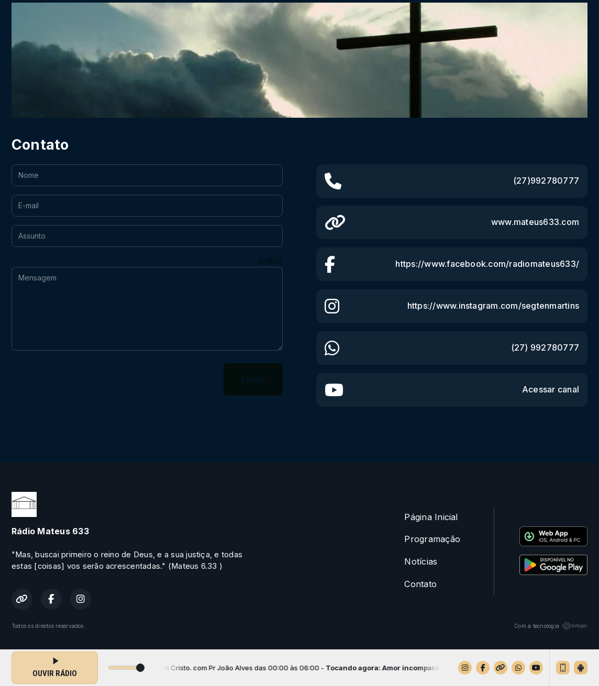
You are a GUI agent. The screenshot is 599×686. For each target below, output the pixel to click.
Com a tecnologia (550, 625)
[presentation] (91, 379)
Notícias (420, 561)
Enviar (253, 379)
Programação (432, 539)
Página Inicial (431, 517)
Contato (420, 584)
